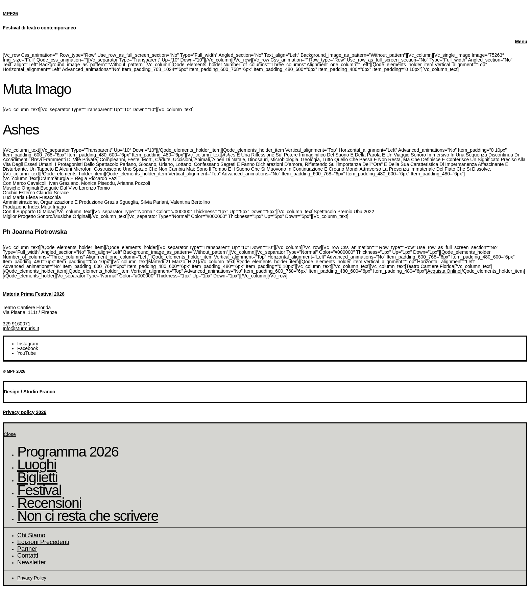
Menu (521, 41)
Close (10, 434)
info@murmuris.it (21, 328)
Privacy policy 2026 (24, 412)
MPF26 (10, 13)
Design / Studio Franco (29, 391)
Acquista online (443, 271)
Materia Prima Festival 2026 (34, 294)
